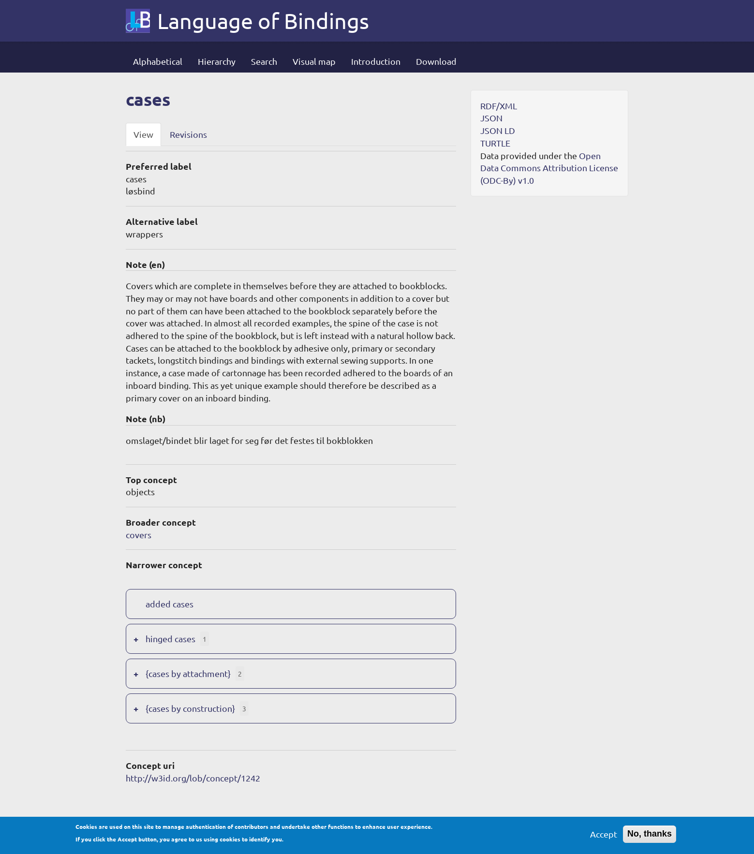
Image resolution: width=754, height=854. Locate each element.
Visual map (314, 61)
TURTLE (495, 143)
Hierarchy (217, 61)
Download (436, 61)
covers (138, 535)
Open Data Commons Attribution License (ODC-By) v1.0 (549, 167)
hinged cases (170, 638)
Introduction (375, 61)
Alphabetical (157, 61)
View (143, 134)
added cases (169, 604)
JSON (491, 118)
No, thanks (649, 837)
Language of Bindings (263, 21)
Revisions (188, 134)
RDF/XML (498, 106)
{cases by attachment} (188, 673)
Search (264, 61)
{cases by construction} (190, 708)
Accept (603, 837)
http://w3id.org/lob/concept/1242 (193, 778)
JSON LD (497, 130)
